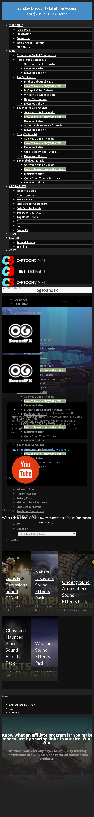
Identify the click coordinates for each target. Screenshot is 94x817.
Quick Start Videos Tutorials (42, 178)
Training (22, 246)
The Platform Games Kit (32, 108)
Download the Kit (35, 73)
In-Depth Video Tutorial (39, 90)
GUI (19, 221)
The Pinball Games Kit (30, 160)
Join (79, 301)
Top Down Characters (30, 212)
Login (65, 301)
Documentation (34, 68)
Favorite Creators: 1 (55, 449)
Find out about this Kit (38, 81)
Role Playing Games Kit (31, 59)
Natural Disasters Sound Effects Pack (44, 584)
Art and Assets (26, 242)
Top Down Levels (27, 217)
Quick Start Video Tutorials (41, 152)
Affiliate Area (16, 712)
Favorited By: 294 (23, 449)
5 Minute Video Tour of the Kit (43, 125)
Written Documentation (39, 94)
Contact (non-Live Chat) (22, 705)
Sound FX (22, 230)
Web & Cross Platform (30, 42)
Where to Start (26, 190)
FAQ (11, 708)
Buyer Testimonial (35, 99)
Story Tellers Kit (27, 134)
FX (18, 226)
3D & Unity (23, 47)
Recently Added (26, 195)
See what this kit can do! (39, 112)
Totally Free (24, 199)
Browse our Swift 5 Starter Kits (36, 55)
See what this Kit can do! (39, 64)
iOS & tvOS (23, 29)
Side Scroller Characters (32, 204)
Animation (23, 38)
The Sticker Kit (26, 77)
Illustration (24, 34)
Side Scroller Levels (29, 208)
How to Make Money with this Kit (45, 86)
